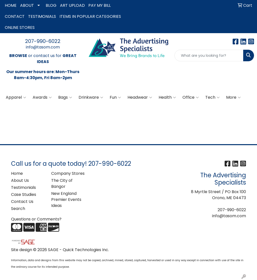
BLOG (51, 5)
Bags (65, 97)
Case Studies (23, 194)
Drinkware (91, 97)
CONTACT (15, 16)
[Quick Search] (208, 55)
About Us (20, 180)
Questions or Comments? (36, 219)
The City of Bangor (62, 183)
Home (17, 173)
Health (167, 97)
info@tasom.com (43, 47)
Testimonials (23, 187)
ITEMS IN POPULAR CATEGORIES (90, 16)
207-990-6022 (42, 41)
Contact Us (22, 201)
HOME (11, 5)
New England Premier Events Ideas (66, 199)
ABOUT (27, 5)
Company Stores (68, 173)
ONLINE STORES (20, 27)
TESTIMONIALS (42, 16)
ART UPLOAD (72, 5)
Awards (42, 97)
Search (18, 208)
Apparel (16, 97)
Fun (115, 97)
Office (190, 97)
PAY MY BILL (99, 5)
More (233, 97)
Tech (212, 97)
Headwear (139, 97)
